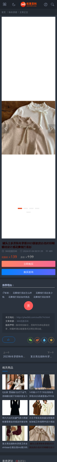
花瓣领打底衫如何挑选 (19, 296)
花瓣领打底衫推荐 (41, 296)
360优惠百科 (23, 321)
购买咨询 (28, 272)
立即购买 (28, 264)
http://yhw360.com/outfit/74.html (33, 317)
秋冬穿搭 (13, 12)
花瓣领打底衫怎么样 (22, 292)
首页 (4, 12)
